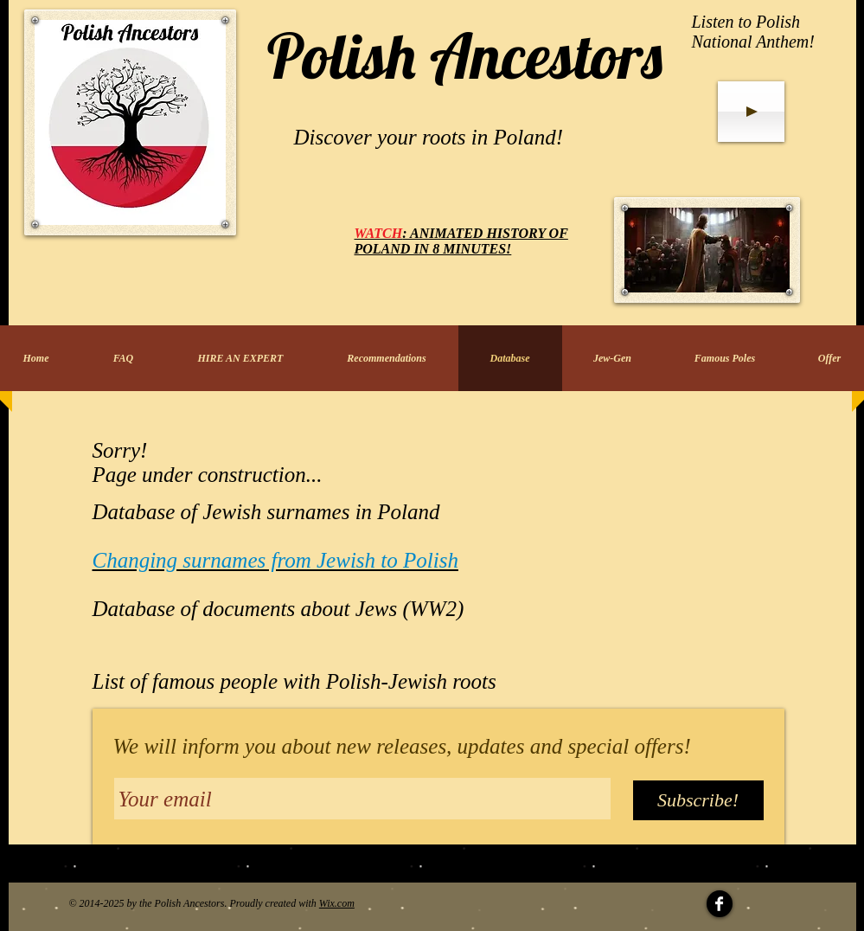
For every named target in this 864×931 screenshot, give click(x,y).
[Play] (751, 111)
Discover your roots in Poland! (429, 137)
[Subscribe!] (698, 800)
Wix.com (337, 903)
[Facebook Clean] (719, 903)
